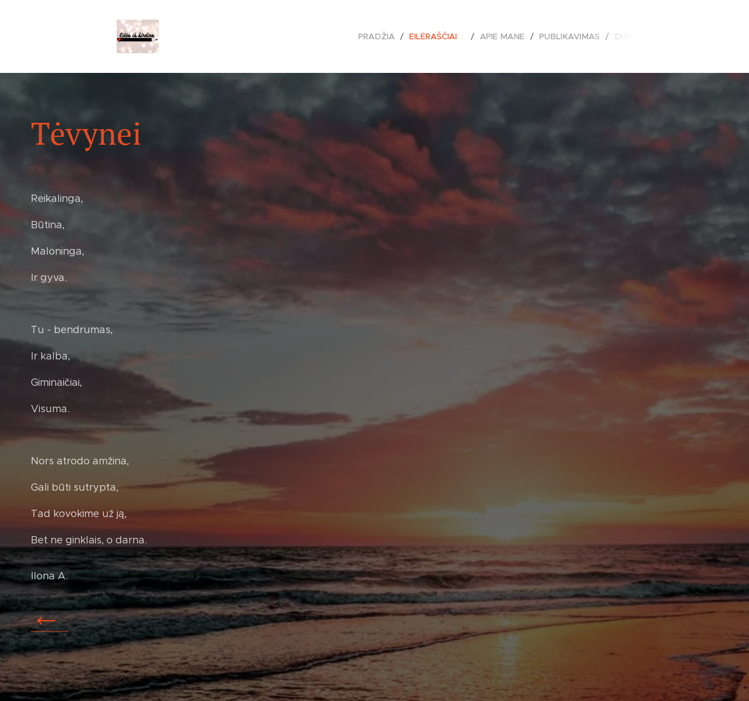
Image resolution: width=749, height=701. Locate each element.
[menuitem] (388, 36)
